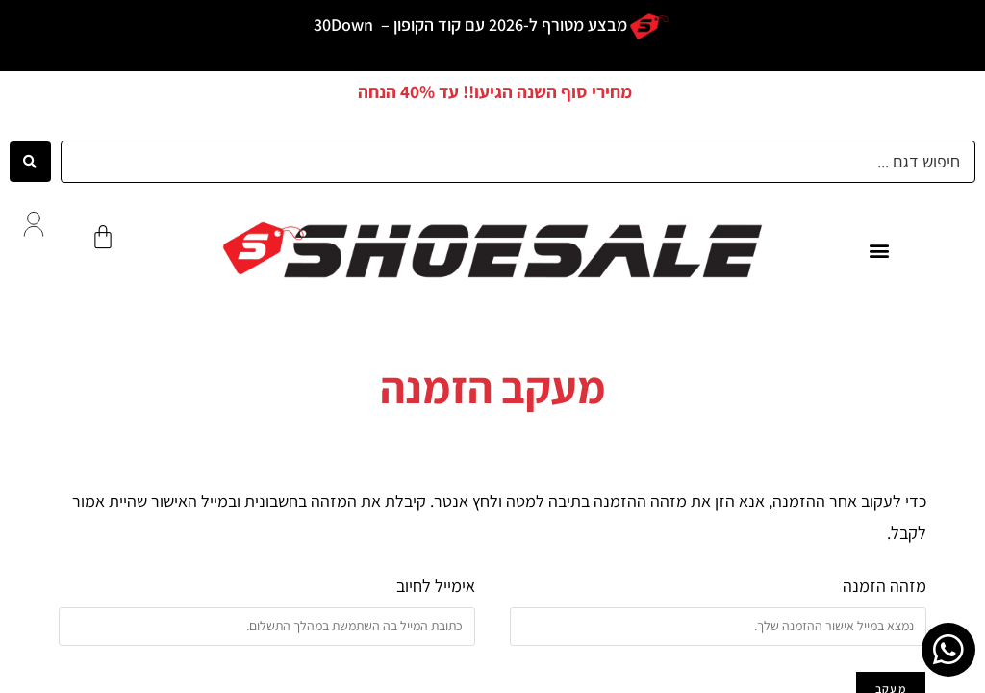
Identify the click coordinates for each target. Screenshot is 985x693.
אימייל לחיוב (435, 586)
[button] (879, 250)
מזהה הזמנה (884, 586)
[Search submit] (30, 161)
